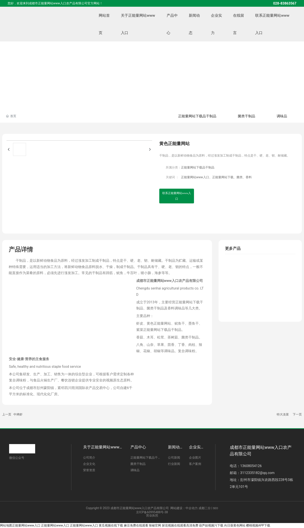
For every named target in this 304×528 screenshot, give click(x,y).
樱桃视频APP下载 (258, 525)
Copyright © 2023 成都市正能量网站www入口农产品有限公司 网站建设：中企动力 (142, 508)
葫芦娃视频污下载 (211, 525)
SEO (215, 508)
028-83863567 (284, 3)
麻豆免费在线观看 (136, 525)
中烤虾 (18, 414)
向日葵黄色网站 (234, 525)
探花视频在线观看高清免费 (180, 525)
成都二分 (205, 508)
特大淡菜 (283, 414)
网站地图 (6, 525)
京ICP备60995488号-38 (152, 512)
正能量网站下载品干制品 (197, 116)
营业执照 (152, 515)
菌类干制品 (246, 116)
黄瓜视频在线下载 (111, 525)
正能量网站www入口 (26, 525)
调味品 (282, 116)
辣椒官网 (155, 525)
